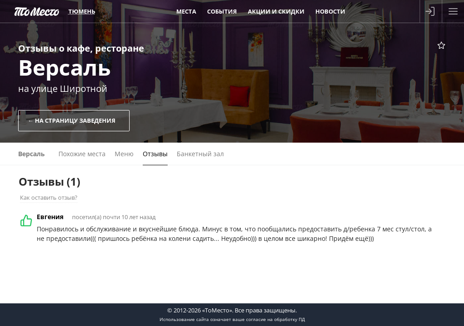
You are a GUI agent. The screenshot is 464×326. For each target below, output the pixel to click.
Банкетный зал (200, 153)
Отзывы (155, 153)
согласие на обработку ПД (275, 319)
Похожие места (82, 153)
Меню (124, 153)
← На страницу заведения (72, 120)
